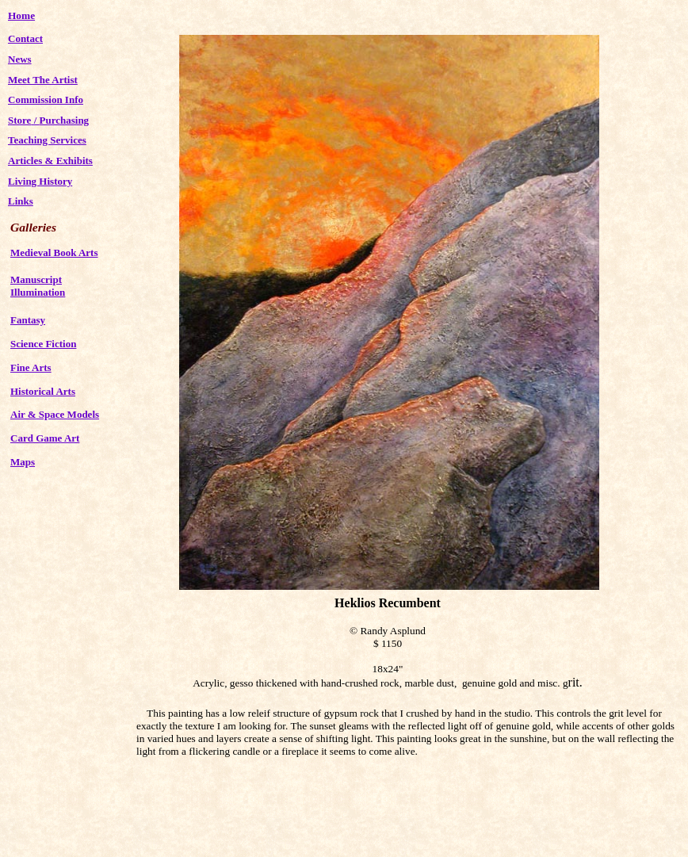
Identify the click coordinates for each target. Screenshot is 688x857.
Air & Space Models (54, 414)
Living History (40, 181)
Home (21, 15)
